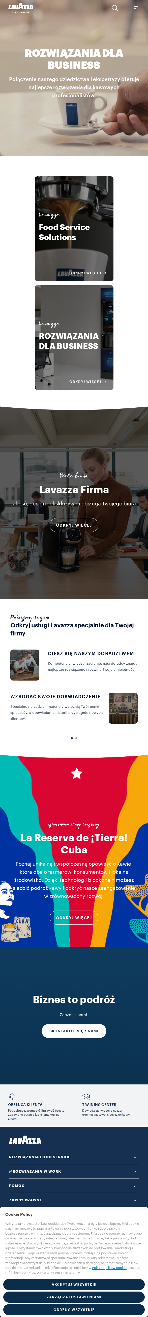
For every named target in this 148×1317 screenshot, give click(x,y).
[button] (115, 8)
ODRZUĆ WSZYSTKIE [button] (74, 1309)
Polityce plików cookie (109, 1267)
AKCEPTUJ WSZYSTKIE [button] (74, 1284)
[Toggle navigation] (136, 8)
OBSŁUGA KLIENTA (25, 1104)
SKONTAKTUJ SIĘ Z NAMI (74, 1031)
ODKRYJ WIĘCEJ (74, 525)
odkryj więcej (74, 918)
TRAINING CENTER (99, 1104)
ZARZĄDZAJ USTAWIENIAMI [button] (74, 1297)
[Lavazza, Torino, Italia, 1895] (21, 8)
